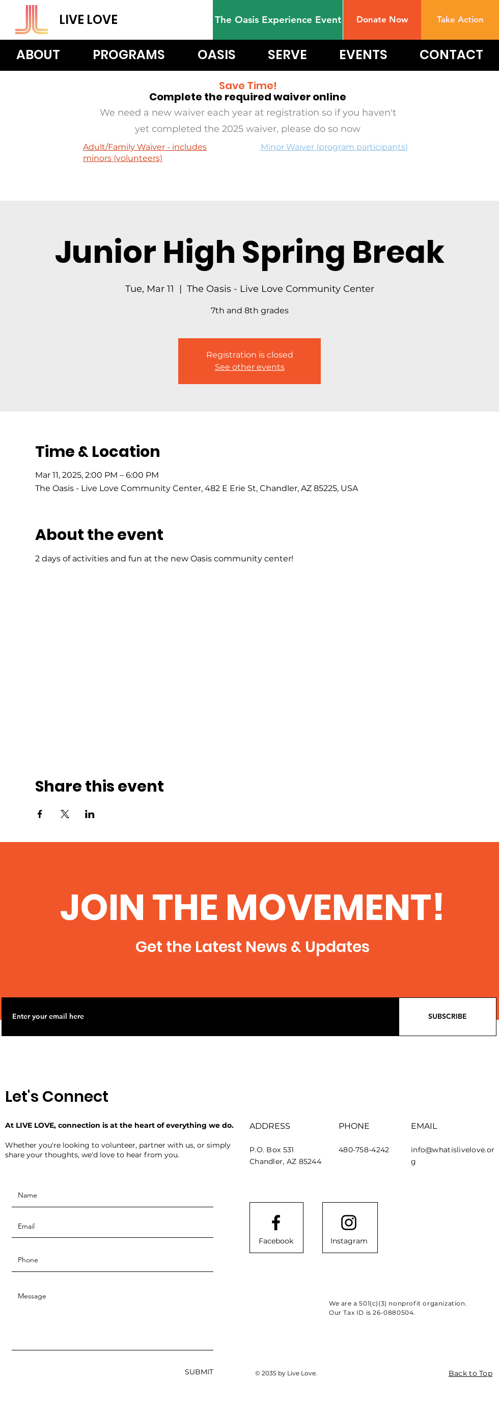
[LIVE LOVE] (103, 20)
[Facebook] (276, 1241)
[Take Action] (460, 20)
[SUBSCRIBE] (447, 1016)
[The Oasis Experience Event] (278, 20)
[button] (382, 20)
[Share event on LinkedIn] (90, 814)
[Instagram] (349, 1241)
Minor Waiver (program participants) (334, 147)
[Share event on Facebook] (40, 814)
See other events (250, 367)
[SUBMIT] (199, 1372)
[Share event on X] (65, 814)
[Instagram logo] (349, 1222)
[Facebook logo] (276, 1222)
